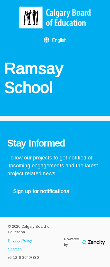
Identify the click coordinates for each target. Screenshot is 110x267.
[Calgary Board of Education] (54, 27)
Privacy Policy (20, 241)
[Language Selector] (59, 40)
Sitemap (15, 249)
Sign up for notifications (41, 191)
